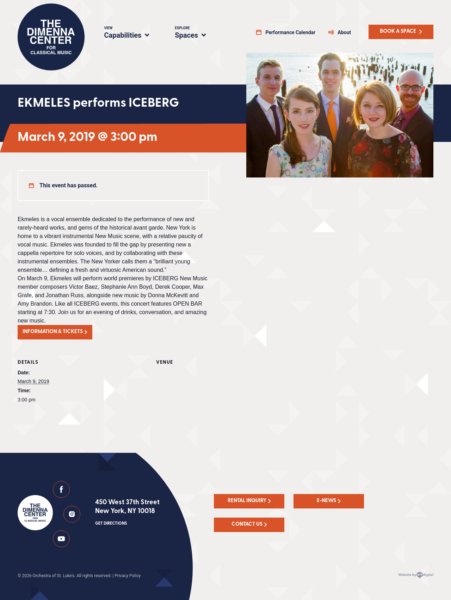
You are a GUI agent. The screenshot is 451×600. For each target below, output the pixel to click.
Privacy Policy (128, 575)
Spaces (198, 33)
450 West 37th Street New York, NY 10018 (127, 513)
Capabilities (131, 33)
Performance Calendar (290, 32)
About (344, 32)
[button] (55, 332)
